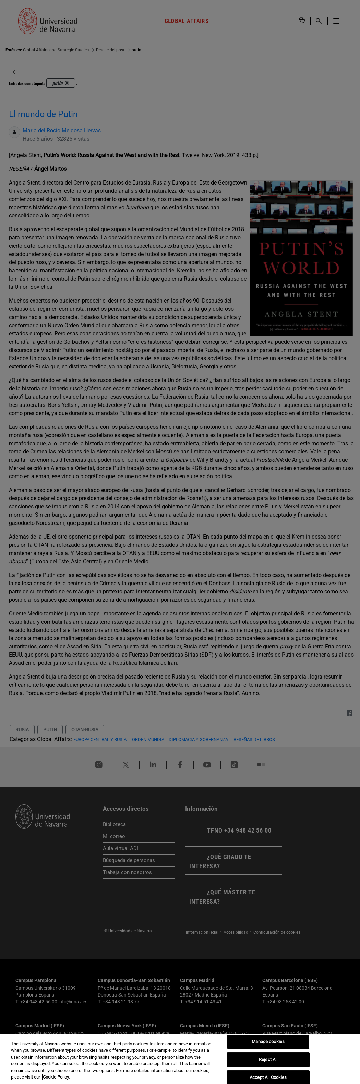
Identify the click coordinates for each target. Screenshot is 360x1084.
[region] (180, 1059)
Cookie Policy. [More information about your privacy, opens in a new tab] (56, 1077)
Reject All (268, 1059)
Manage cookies (268, 1042)
